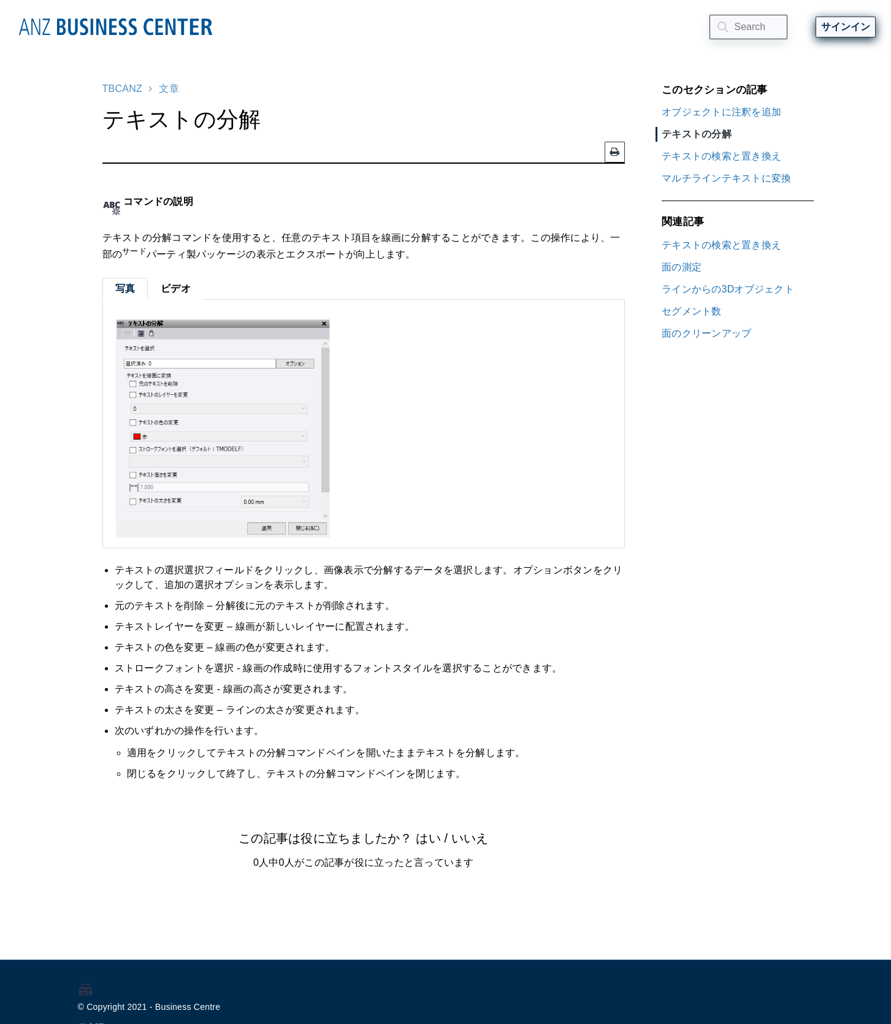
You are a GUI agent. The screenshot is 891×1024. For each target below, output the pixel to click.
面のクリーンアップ (706, 333)
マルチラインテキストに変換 (726, 178)
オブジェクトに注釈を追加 (721, 112)
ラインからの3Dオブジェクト (728, 289)
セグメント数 (692, 311)
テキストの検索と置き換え (721, 156)
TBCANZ (122, 88)
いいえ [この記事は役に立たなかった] (469, 838)
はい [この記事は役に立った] (428, 838)
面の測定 (682, 267)
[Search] (748, 27)
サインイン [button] (846, 26)
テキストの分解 (697, 134)
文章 (169, 88)
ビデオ (176, 288)
